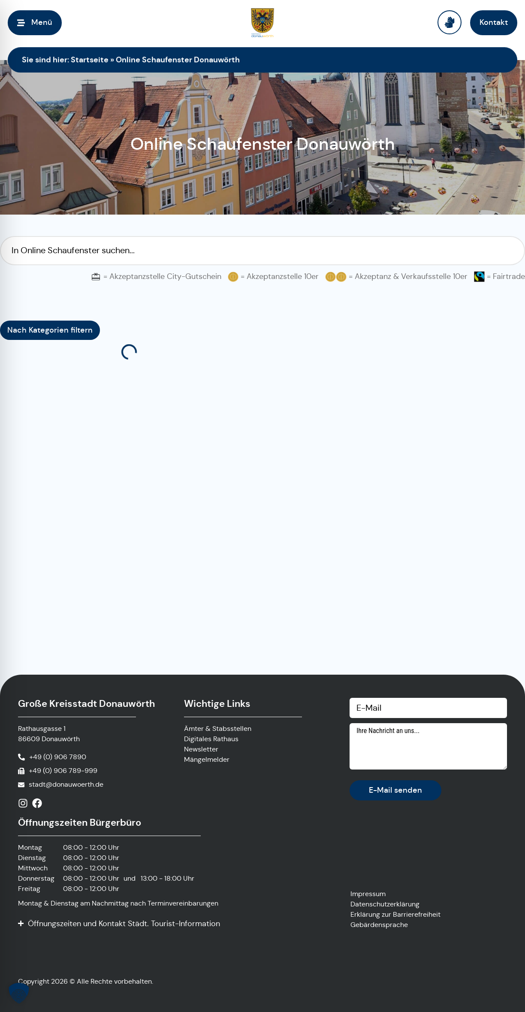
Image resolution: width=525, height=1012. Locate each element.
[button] (19, 993)
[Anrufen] (52, 757)
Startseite (90, 59)
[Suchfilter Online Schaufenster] (262, 250)
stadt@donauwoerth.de (66, 784)
